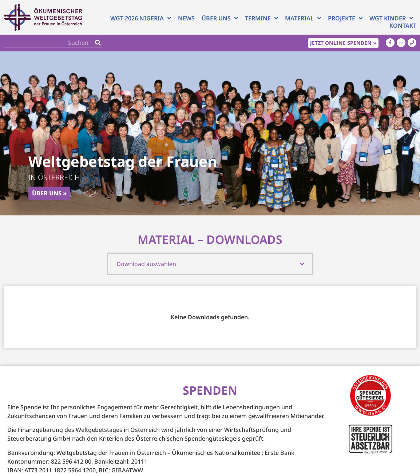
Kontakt (402, 25)
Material (303, 18)
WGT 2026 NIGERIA (140, 18)
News (186, 18)
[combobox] (205, 263)
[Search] (98, 43)
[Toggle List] (302, 263)
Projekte (345, 18)
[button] (200, 208)
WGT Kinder (391, 18)
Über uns (220, 18)
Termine (261, 18)
